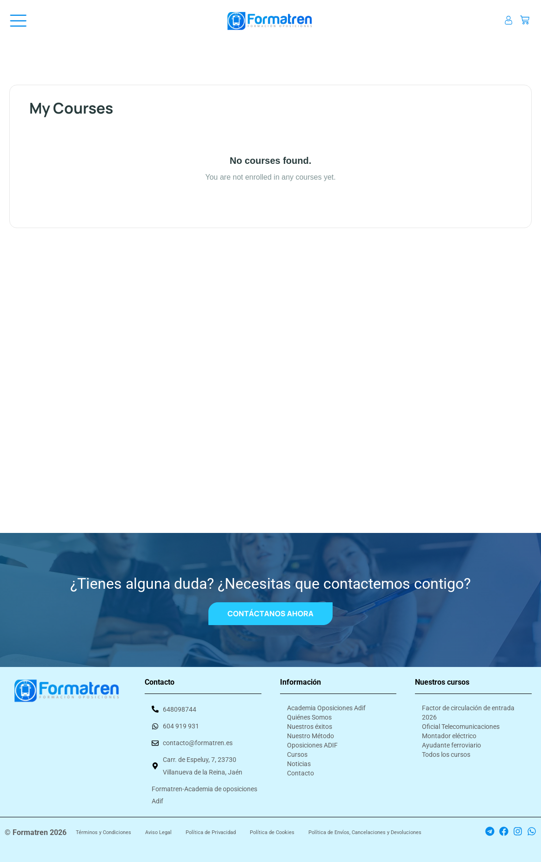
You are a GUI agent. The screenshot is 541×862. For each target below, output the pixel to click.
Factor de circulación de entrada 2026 (468, 712)
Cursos (297, 754)
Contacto (300, 772)
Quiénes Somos (309, 717)
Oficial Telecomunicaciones (461, 726)
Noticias (299, 763)
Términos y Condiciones (103, 832)
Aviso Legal (158, 832)
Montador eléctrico (449, 735)
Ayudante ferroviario (451, 744)
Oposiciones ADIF (312, 744)
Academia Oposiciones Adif (326, 707)
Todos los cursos (446, 754)
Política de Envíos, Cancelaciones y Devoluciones (364, 832)
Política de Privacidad (211, 832)
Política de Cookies (272, 832)
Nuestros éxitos (309, 726)
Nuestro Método (310, 735)
